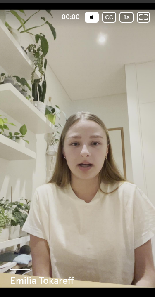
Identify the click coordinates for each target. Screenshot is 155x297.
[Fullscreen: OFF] (143, 17)
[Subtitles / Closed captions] (109, 17)
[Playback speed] (126, 17)
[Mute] (92, 17)
